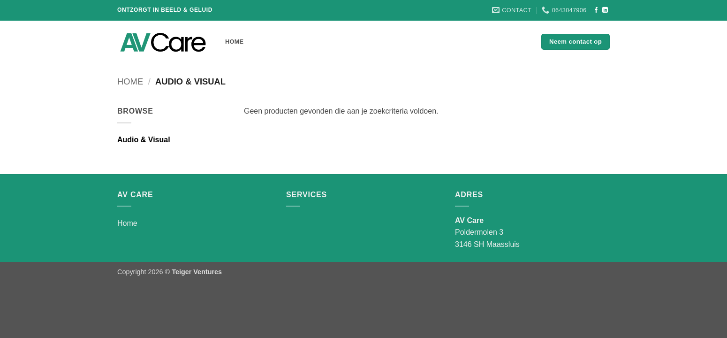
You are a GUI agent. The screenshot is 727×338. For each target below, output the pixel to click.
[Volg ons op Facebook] (596, 10)
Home (234, 41)
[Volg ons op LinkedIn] (605, 10)
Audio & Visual (143, 140)
